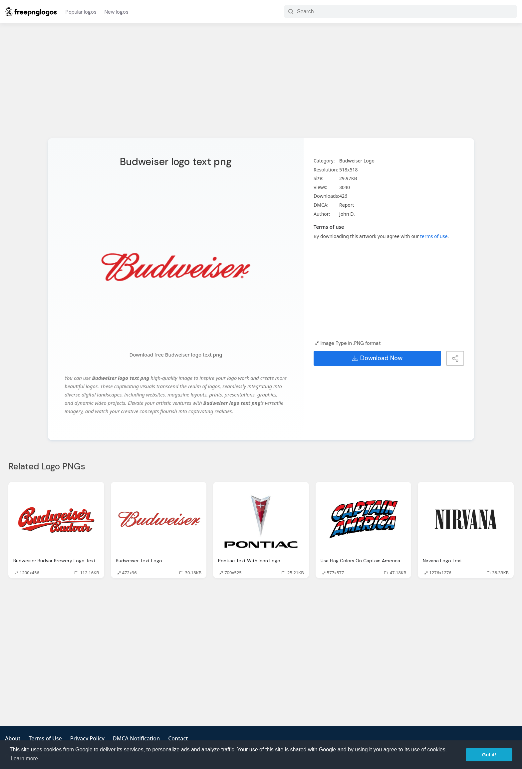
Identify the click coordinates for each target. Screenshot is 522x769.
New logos (117, 12)
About (12, 738)
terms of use (433, 236)
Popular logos (81, 12)
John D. (347, 214)
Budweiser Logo (357, 160)
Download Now (377, 358)
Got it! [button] (489, 754)
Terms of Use (45, 738)
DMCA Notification (136, 738)
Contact (178, 738)
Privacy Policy (87, 738)
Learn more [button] (24, 758)
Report (346, 205)
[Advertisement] (261, 84)
